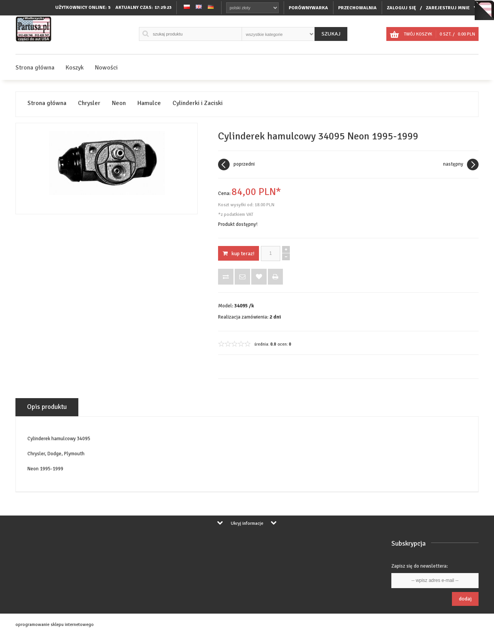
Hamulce (149, 103)
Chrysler (89, 103)
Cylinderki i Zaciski (198, 103)
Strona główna (34, 67)
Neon (119, 103)
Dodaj (465, 598)
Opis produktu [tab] (47, 407)
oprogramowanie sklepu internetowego (54, 625)
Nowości (106, 67)
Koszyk (75, 67)
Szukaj (330, 34)
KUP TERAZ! (238, 253)
